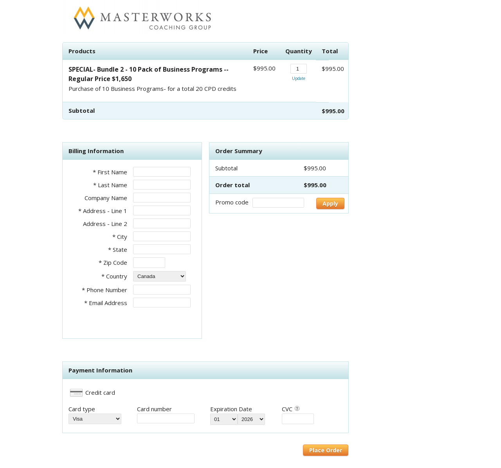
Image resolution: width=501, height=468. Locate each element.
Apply (330, 203)
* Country (114, 276)
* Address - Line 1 (102, 211)
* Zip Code (113, 262)
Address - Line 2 (105, 224)
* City (119, 236)
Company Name (106, 198)
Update (298, 78)
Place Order (325, 450)
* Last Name (110, 185)
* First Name (110, 172)
